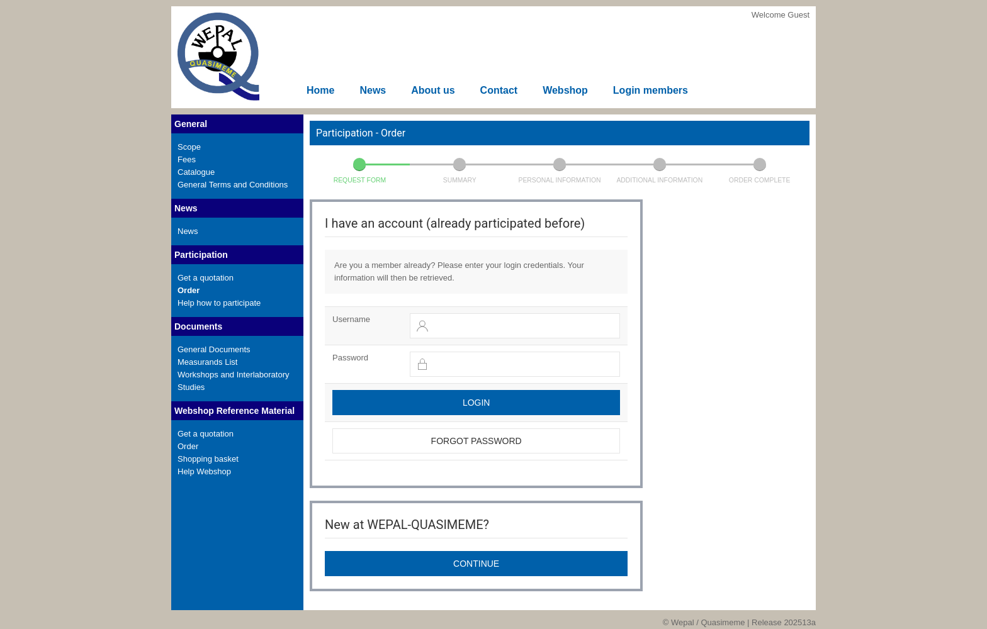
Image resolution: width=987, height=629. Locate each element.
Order (189, 290)
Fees (187, 159)
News (372, 90)
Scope (189, 147)
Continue (476, 564)
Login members (650, 90)
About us (432, 90)
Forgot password (476, 441)
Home (320, 90)
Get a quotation (206, 277)
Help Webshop (204, 471)
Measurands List (207, 362)
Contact (499, 90)
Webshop (565, 90)
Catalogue (196, 172)
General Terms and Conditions (233, 184)
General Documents (214, 349)
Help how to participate (219, 303)
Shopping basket (208, 459)
